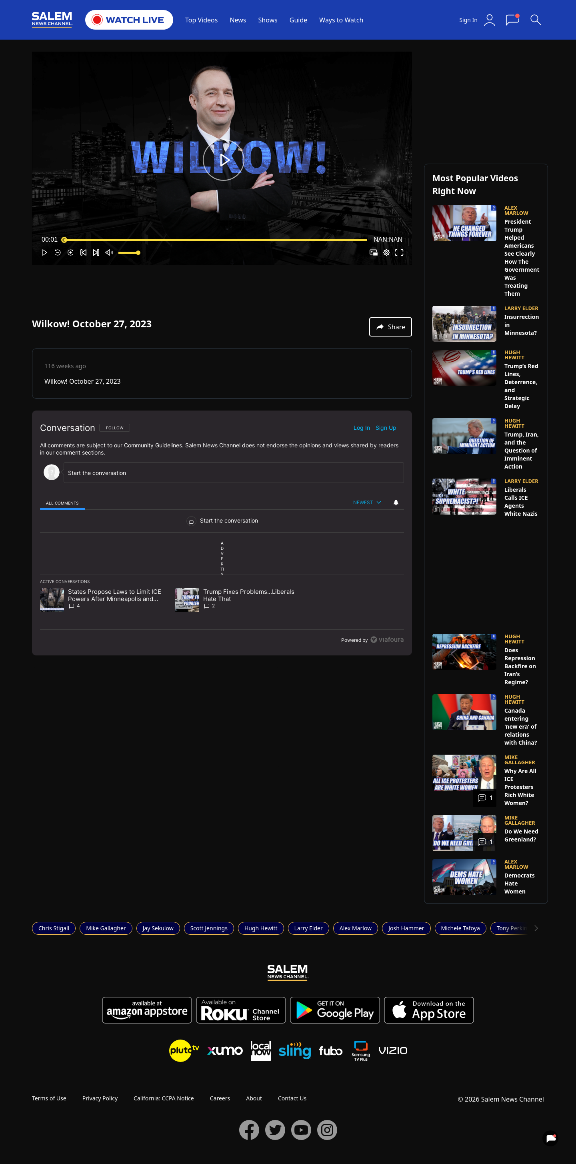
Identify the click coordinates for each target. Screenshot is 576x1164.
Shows (268, 20)
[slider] (215, 239)
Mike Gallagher (106, 928)
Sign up (386, 427)
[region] (222, 533)
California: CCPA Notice (164, 1098)
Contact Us (292, 1098)
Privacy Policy (100, 1098)
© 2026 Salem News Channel (501, 1099)
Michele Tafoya (460, 928)
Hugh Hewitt (261, 928)
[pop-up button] (386, 252)
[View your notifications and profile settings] (396, 503)
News (238, 20)
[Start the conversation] (230, 473)
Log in (362, 427)
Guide (299, 20)
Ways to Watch (341, 20)
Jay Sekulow (158, 928)
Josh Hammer (406, 928)
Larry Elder (308, 928)
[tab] (62, 502)
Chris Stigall (53, 928)
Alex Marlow (356, 928)
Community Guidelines (153, 445)
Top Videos (201, 20)
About (254, 1098)
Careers (220, 1098)
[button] (223, 160)
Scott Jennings (209, 928)
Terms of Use (49, 1098)
